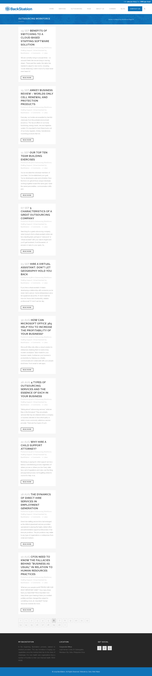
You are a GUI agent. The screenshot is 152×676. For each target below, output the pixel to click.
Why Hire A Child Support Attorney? (33, 445)
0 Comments (35, 53)
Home (110, 19)
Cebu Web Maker (94, 672)
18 (48, 625)
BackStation (25, 53)
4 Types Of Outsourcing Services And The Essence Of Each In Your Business (34, 389)
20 (59, 625)
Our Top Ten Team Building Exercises (34, 156)
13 (21, 625)
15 (32, 625)
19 (54, 625)
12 (87, 620)
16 (37, 625)
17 (43, 625)
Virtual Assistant (38, 50)
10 (76, 620)
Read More (27, 77)
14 (26, 625)
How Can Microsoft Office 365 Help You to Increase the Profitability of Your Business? (36, 326)
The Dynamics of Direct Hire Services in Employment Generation (36, 501)
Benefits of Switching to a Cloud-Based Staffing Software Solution (35, 37)
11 (82, 620)
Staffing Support (26, 50)
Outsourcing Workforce (43, 48)
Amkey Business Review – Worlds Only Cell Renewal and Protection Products (37, 97)
